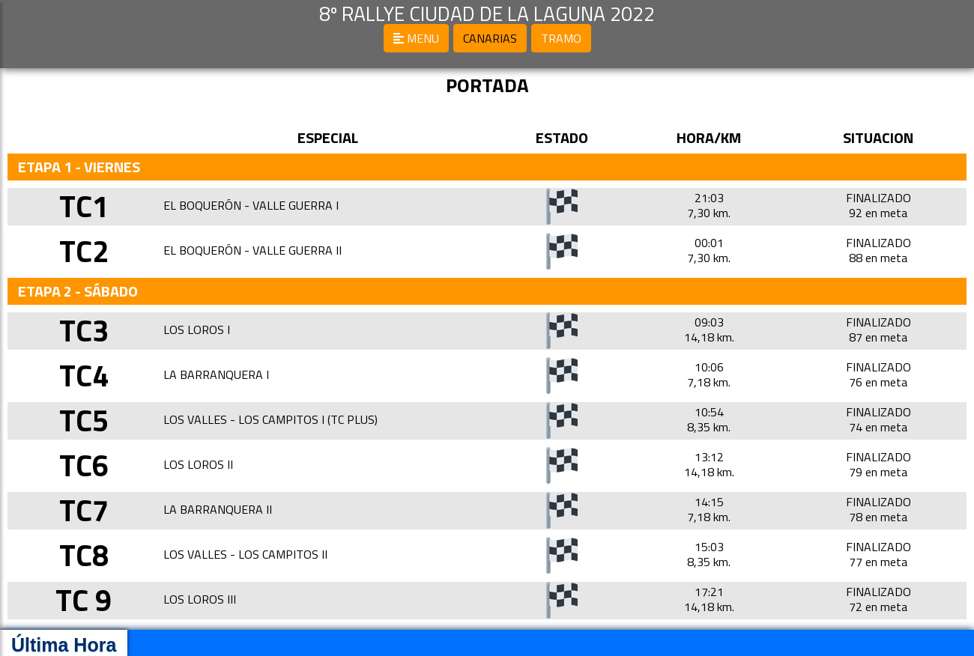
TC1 (84, 206)
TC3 (84, 330)
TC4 (84, 375)
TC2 (84, 251)
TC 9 (83, 600)
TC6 (84, 465)
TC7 (84, 510)
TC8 (84, 555)
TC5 (84, 420)
